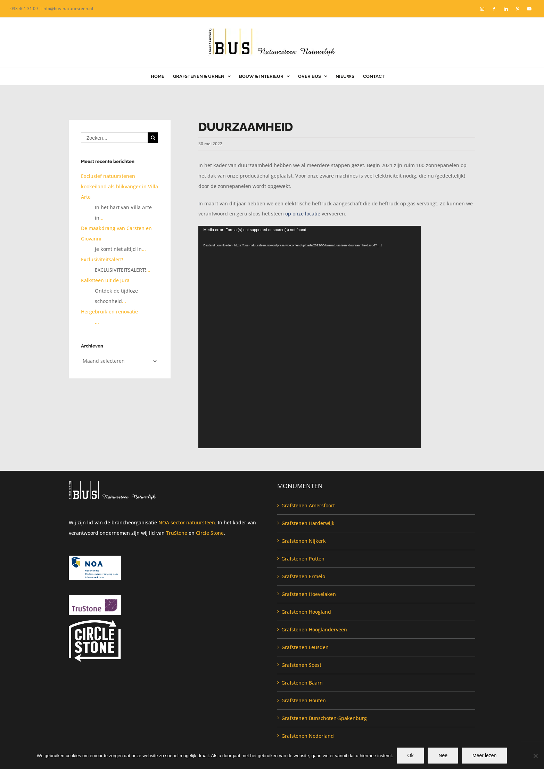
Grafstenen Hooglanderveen (314, 629)
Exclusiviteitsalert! (102, 259)
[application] (309, 337)
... (101, 217)
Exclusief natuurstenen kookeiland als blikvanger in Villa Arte (119, 186)
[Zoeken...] (114, 137)
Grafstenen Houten (303, 700)
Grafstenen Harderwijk (308, 523)
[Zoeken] (153, 137)
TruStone (176, 533)
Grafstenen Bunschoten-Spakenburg (324, 718)
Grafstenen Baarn (302, 682)
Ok (410, 755)
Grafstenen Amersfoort (308, 505)
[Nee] (535, 755)
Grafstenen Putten (302, 558)
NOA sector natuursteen (186, 522)
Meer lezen (484, 755)
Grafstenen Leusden (305, 647)
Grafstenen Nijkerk (303, 541)
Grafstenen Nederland (307, 736)
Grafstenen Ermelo (303, 576)
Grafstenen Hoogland (306, 611)
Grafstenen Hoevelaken (308, 594)
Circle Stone (210, 533)
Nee (442, 755)
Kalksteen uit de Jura (105, 280)
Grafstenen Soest (301, 665)
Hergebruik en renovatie (109, 311)
